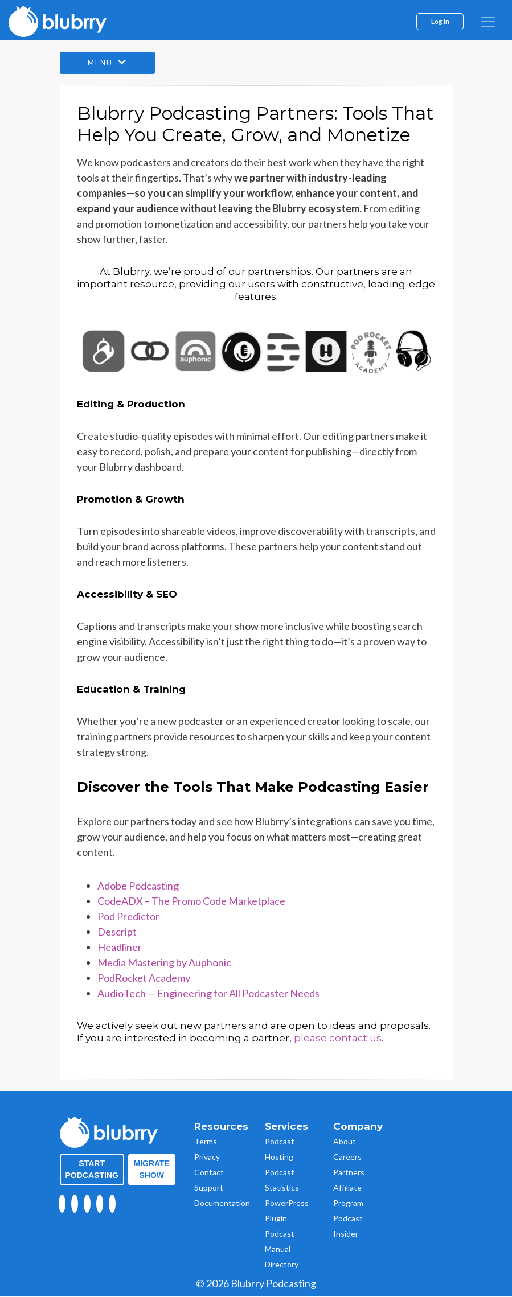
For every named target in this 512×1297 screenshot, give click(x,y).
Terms (205, 1142)
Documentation (222, 1204)
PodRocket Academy (143, 979)
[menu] (488, 21)
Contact (209, 1173)
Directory (281, 1265)
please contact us (338, 1039)
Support (208, 1188)
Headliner (119, 948)
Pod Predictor (128, 917)
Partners (348, 1173)
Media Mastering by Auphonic (164, 963)
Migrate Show (152, 1170)
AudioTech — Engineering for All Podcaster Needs (208, 994)
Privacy (207, 1158)
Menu (111, 63)
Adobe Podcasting (138, 886)
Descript (117, 933)
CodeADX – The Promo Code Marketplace (191, 902)
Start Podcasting (91, 1170)
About (344, 1142)
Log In (440, 21)
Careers (347, 1158)
